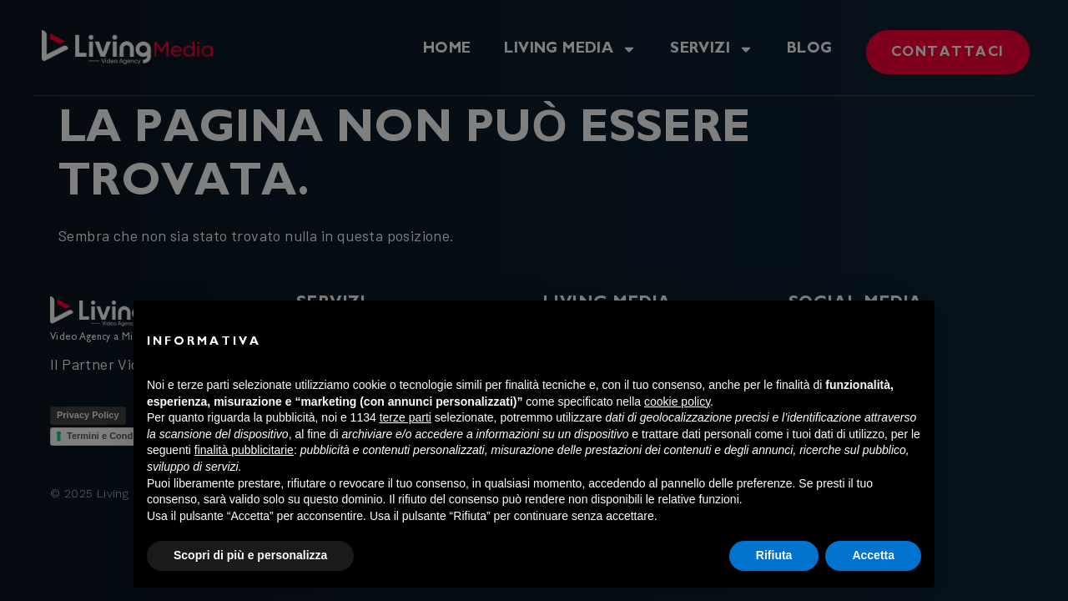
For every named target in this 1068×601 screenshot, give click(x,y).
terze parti (405, 417)
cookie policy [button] (677, 401)
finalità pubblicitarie (244, 450)
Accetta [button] (873, 555)
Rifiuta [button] (774, 555)
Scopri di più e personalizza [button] (250, 555)
